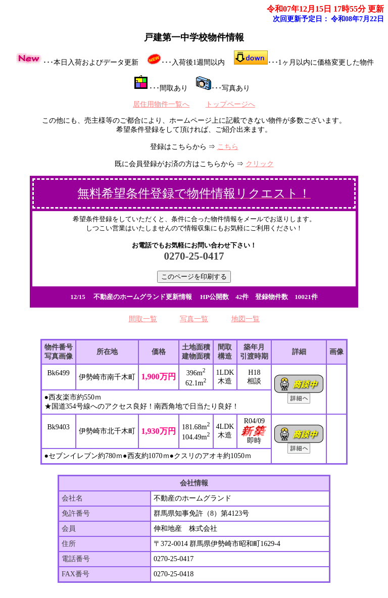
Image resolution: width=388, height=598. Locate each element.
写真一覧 (194, 319)
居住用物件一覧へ (161, 104)
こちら (227, 147)
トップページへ (230, 104)
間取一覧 (143, 319)
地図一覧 (245, 319)
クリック (260, 164)
